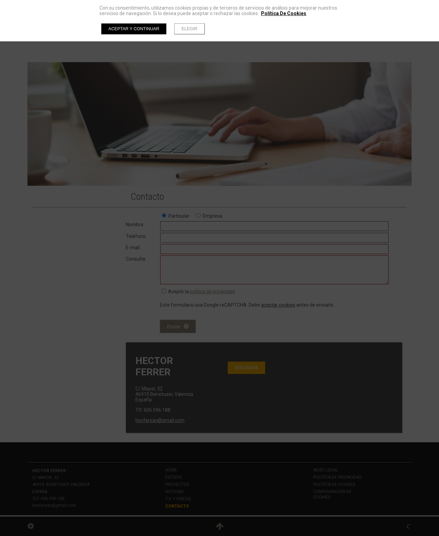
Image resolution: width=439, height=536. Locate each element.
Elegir (189, 28)
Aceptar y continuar (133, 28)
